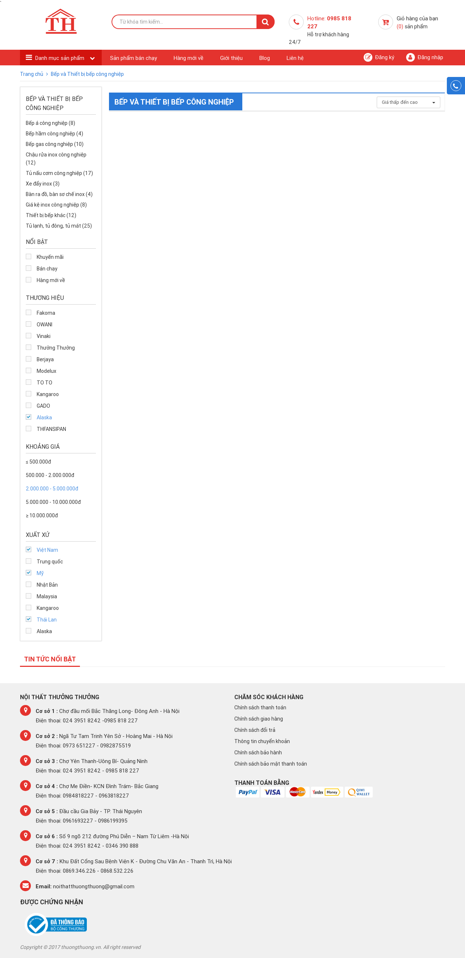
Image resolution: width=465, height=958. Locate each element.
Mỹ (40, 573)
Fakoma (46, 313)
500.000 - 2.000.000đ (50, 475)
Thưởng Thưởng (56, 348)
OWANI (44, 324)
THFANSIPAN (51, 429)
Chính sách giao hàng (258, 719)
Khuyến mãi (50, 257)
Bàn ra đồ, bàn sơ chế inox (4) (59, 194)
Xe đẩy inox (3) (43, 183)
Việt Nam (47, 550)
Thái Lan (47, 619)
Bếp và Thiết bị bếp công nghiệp (87, 74)
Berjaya (45, 359)
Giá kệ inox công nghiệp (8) (56, 204)
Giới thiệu (231, 57)
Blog (264, 57)
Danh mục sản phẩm (60, 57)
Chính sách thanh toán (260, 707)
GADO (43, 406)
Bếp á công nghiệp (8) (50, 123)
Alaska (44, 417)
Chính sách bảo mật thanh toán (270, 764)
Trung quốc (50, 561)
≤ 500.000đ (38, 461)
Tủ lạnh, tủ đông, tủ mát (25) (59, 226)
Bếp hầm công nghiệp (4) (54, 133)
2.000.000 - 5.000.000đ (52, 488)
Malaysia (47, 596)
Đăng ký (379, 57)
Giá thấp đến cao (408, 102)
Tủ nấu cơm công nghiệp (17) (59, 173)
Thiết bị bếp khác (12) (51, 215)
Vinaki (43, 336)
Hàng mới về (188, 57)
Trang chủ (32, 74)
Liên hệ (295, 57)
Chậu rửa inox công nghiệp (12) (56, 158)
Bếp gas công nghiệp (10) (55, 144)
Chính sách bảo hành (258, 752)
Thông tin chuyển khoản (262, 741)
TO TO (44, 382)
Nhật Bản (47, 585)
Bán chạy (47, 268)
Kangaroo (48, 394)
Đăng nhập (424, 57)
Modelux (46, 371)
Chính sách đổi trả (254, 730)
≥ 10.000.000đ (42, 515)
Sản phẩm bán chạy (133, 57)
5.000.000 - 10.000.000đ (53, 502)
